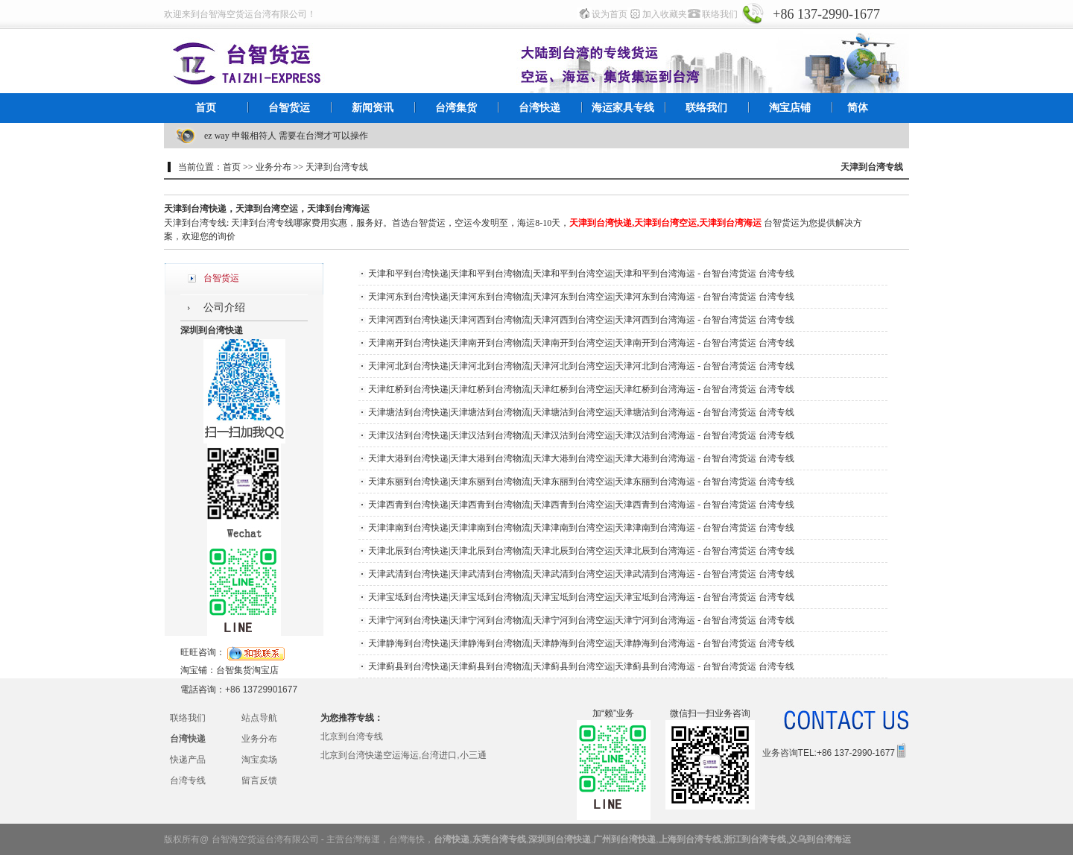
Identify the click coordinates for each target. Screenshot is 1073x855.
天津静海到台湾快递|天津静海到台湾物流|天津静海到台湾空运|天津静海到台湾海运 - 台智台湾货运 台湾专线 (581, 643)
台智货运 (289, 107)
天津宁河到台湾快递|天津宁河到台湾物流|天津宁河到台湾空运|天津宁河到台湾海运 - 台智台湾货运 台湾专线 (581, 620)
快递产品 (188, 759)
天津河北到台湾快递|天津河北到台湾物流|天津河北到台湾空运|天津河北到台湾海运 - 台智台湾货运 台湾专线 (581, 366)
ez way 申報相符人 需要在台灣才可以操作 (286, 135)
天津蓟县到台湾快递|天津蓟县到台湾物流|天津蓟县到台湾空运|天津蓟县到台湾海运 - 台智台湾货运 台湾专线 (581, 666)
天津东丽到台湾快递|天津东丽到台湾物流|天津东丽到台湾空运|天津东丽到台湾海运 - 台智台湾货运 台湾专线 (581, 481)
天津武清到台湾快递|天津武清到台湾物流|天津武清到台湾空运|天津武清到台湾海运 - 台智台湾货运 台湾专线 (581, 574)
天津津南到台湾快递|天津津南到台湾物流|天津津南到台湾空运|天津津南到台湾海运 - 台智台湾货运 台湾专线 (581, 528)
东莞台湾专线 (499, 839)
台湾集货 (456, 107)
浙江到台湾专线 (755, 839)
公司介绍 (224, 307)
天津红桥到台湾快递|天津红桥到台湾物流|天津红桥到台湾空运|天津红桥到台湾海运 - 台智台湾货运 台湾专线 (581, 389)
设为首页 (609, 14)
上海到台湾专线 (690, 839)
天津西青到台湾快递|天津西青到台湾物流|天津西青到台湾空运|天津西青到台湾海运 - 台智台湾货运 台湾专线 (581, 504)
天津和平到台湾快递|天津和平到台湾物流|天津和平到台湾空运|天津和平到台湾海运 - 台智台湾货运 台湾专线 (581, 273)
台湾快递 (539, 107)
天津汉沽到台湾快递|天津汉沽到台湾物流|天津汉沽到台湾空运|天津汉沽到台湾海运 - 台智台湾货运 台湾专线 (581, 435)
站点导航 (259, 718)
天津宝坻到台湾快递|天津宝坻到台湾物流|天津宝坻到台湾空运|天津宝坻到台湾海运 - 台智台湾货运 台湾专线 (581, 597)
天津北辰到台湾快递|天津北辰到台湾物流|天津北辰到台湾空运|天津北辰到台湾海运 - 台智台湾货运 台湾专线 (581, 551)
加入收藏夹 (664, 14)
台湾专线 (188, 780)
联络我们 (720, 14)
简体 (857, 107)
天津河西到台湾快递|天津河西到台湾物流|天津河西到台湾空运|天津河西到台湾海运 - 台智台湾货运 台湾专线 (581, 320)
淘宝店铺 (790, 107)
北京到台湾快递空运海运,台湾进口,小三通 (403, 755)
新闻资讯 (372, 107)
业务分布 (259, 738)
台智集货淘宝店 (247, 670)
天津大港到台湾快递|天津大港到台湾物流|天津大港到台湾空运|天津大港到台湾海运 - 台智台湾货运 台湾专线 (581, 458)
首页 (205, 107)
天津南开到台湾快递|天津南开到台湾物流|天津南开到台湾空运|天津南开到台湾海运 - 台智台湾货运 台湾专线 (581, 343)
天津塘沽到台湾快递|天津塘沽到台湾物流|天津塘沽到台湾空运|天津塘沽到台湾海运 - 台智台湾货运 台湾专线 (581, 412)
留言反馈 (259, 780)
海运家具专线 (623, 107)
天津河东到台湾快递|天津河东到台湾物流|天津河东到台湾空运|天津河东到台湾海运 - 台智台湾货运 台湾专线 (581, 296)
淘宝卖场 (259, 759)
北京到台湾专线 (351, 736)
